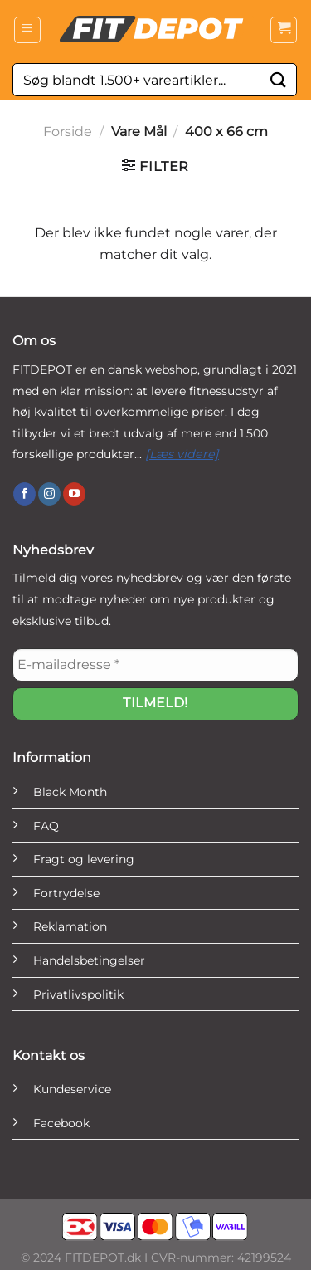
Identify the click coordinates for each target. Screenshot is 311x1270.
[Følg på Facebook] (24, 494)
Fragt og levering (83, 859)
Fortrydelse (66, 893)
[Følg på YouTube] (74, 494)
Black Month (70, 791)
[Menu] (27, 30)
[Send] (278, 79)
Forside (67, 131)
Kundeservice (72, 1089)
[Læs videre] (182, 454)
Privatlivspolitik (78, 994)
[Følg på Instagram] (49, 494)
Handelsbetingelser (89, 960)
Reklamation (70, 926)
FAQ (46, 825)
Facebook (61, 1123)
